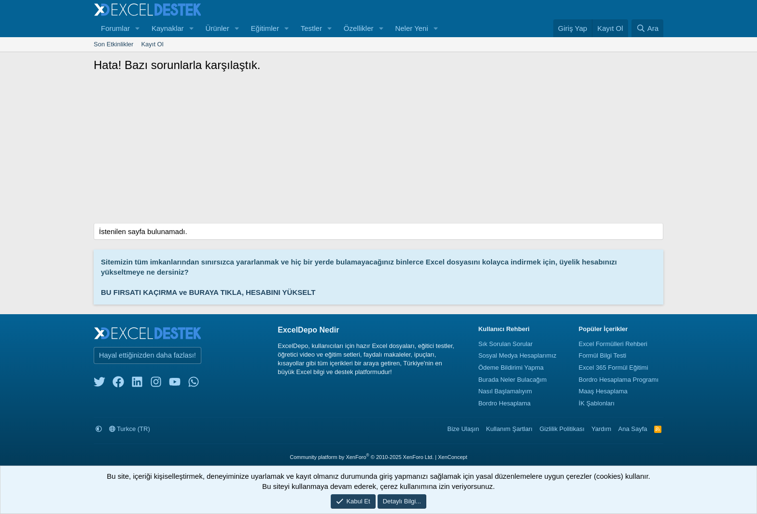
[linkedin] (137, 384)
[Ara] (647, 28)
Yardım (601, 428)
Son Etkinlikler (113, 44)
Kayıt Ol (152, 44)
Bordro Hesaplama (504, 403)
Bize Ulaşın (463, 428)
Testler (311, 28)
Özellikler (359, 28)
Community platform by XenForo (362, 457)
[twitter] (99, 384)
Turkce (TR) (129, 428)
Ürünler (217, 28)
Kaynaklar (168, 28)
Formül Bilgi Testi (603, 355)
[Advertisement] (378, 150)
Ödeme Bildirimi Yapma (511, 367)
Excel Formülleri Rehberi (613, 343)
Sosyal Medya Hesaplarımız (517, 355)
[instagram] (156, 384)
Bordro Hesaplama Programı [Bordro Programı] (619, 379)
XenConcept (452, 457)
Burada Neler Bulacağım (512, 379)
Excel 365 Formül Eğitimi (613, 367)
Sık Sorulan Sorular (505, 343)
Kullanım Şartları (509, 428)
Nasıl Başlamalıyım (505, 391)
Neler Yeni (411, 28)
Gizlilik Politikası (561, 428)
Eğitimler (265, 28)
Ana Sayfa (632, 428)
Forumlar (115, 28)
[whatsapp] (193, 384)
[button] (137, 28)
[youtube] (175, 384)
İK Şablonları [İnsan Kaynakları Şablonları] (597, 403)
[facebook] (118, 384)
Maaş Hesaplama (603, 391)
